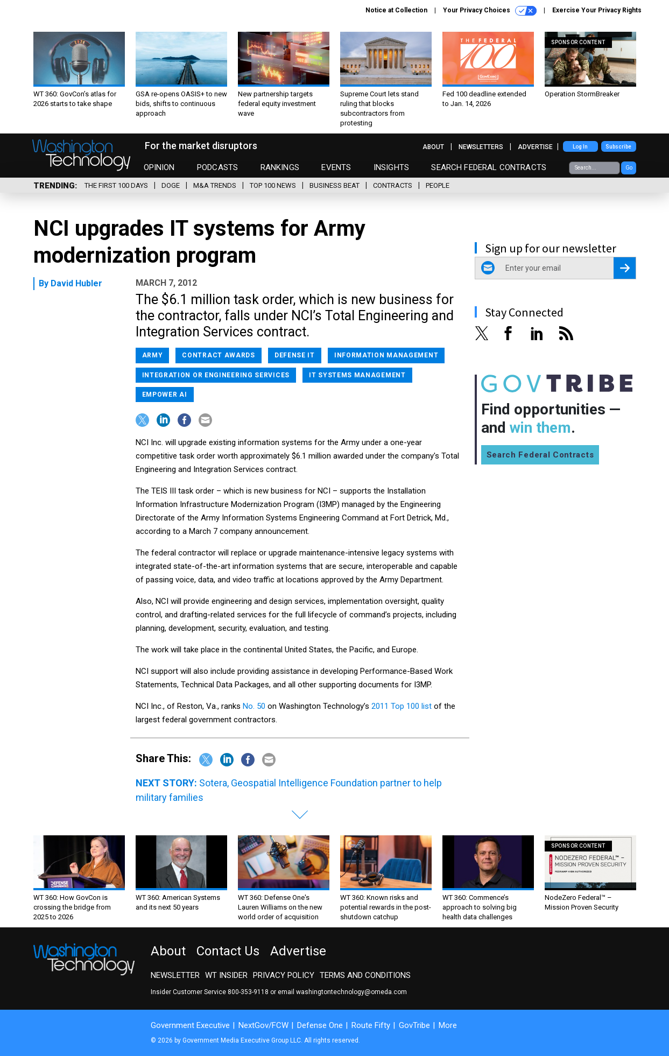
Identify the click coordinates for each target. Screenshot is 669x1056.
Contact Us (227, 951)
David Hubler (76, 283)
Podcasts (217, 167)
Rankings (279, 167)
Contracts (392, 185)
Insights (391, 167)
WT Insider (226, 975)
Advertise (535, 147)
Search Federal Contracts (488, 167)
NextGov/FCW (263, 1025)
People (437, 185)
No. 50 (254, 706)
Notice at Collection (396, 10)
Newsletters (481, 147)
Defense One (320, 1025)
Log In (580, 147)
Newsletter (175, 975)
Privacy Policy (283, 975)
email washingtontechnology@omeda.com (342, 992)
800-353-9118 (248, 992)
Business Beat (334, 185)
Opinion (159, 167)
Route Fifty (370, 1025)
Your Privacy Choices (490, 11)
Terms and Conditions (365, 975)
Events (336, 167)
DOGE (170, 185)
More (448, 1025)
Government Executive (190, 1025)
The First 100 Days (116, 185)
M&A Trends (214, 185)
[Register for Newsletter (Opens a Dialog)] (625, 268)
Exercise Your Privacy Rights (597, 10)
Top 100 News (273, 185)
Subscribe (618, 147)
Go (628, 168)
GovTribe (414, 1025)
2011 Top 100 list (401, 706)
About (433, 147)
